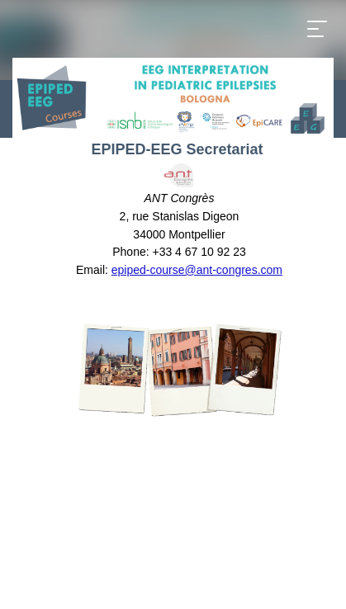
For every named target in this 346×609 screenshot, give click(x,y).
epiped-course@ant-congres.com (196, 269)
